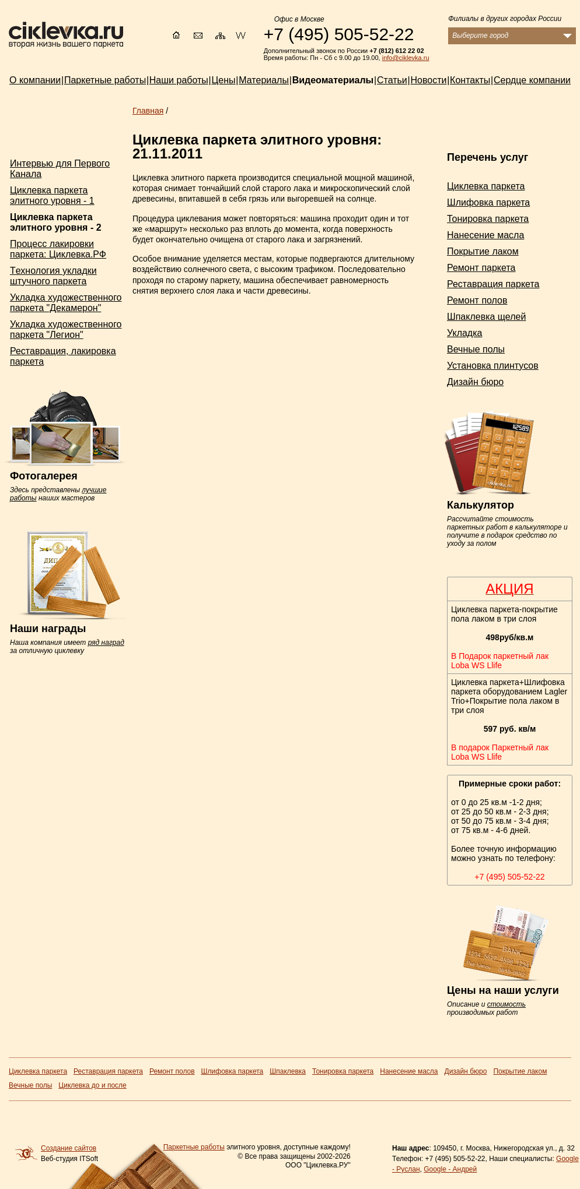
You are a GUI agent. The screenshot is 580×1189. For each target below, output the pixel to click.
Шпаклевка (288, 1071)
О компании (35, 80)
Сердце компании (532, 80)
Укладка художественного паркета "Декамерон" (66, 302)
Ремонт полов (477, 300)
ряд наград (106, 642)
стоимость (506, 1004)
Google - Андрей (450, 1169)
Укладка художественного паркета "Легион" (66, 329)
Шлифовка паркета (488, 202)
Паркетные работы (194, 1147)
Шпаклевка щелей (486, 317)
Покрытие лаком (483, 251)
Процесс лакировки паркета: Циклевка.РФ (58, 249)
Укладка (464, 333)
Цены (224, 80)
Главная (147, 110)
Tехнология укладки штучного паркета (53, 276)
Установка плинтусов (493, 366)
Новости (428, 80)
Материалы (264, 80)
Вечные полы (476, 349)
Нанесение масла (485, 235)
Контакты (470, 80)
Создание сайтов (68, 1148)
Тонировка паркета (488, 219)
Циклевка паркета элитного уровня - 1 (52, 195)
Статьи (392, 80)
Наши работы (178, 80)
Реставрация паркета (493, 284)
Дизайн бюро (475, 382)
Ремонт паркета (481, 268)
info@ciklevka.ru (405, 57)
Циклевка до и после (92, 1085)
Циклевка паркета (486, 186)
